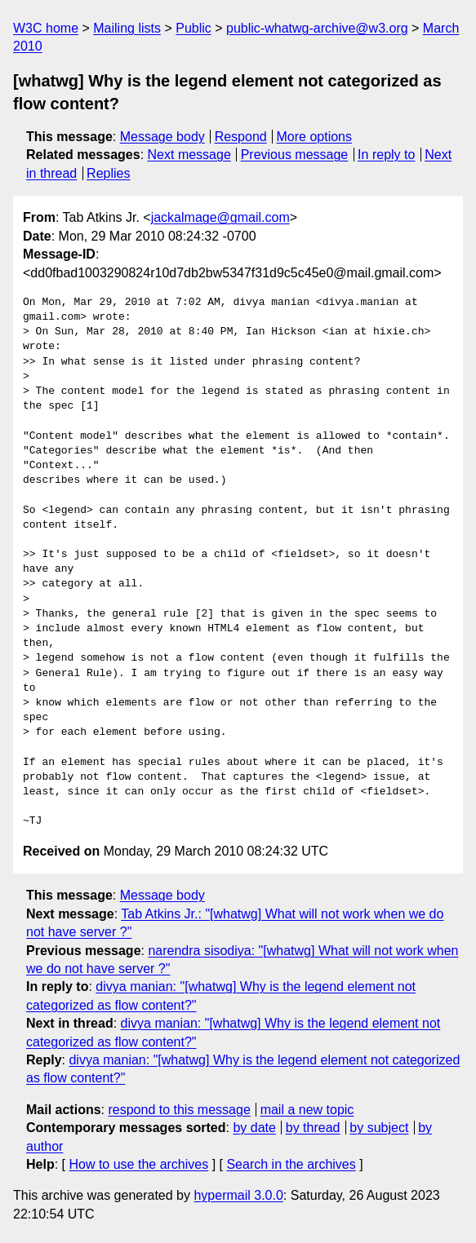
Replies (108, 173)
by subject (378, 1128)
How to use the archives (138, 1164)
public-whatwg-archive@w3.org (317, 28)
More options (315, 137)
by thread (313, 1128)
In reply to (386, 154)
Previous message (295, 154)
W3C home (45, 28)
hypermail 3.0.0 (238, 1195)
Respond (241, 137)
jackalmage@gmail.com (220, 217)
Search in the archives (290, 1164)
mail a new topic (307, 1110)
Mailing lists (127, 28)
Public (193, 28)
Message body (162, 137)
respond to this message (179, 1110)
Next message (189, 154)
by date (254, 1128)
